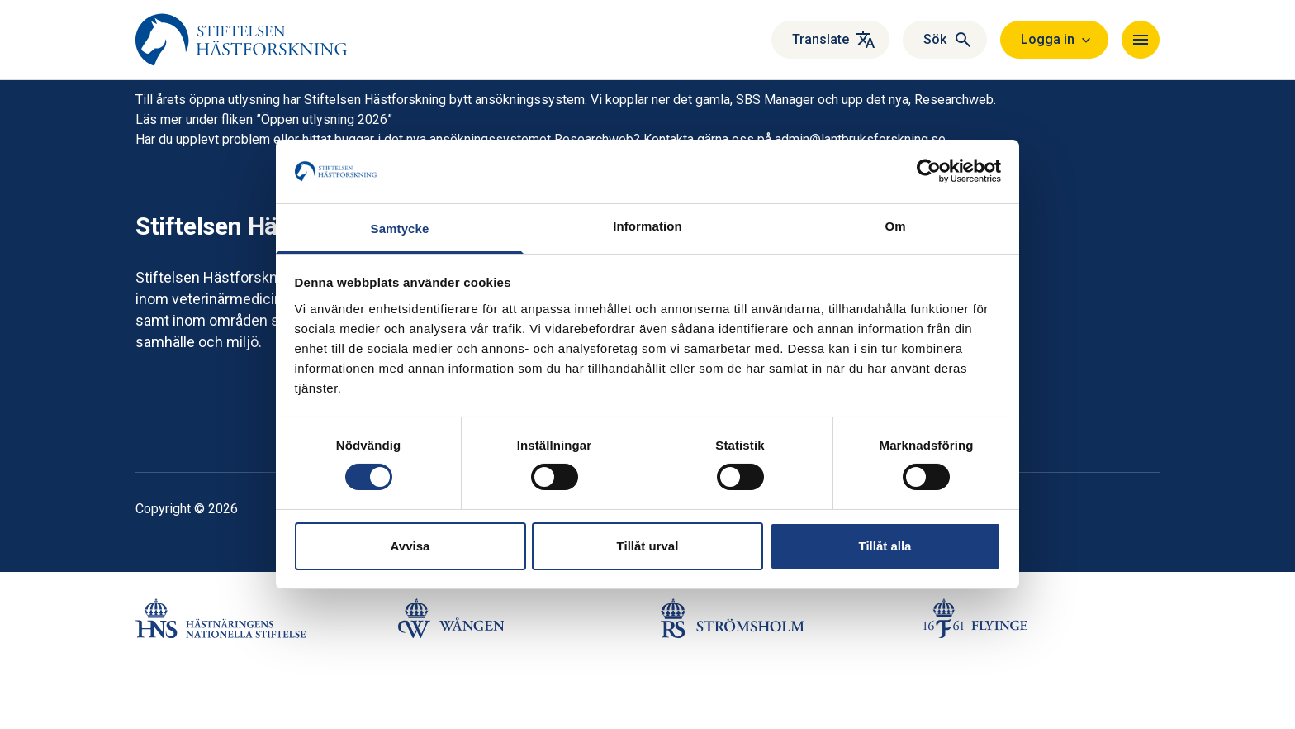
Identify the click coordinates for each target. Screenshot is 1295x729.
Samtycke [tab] (400, 229)
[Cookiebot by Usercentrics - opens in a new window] (928, 171)
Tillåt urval (648, 546)
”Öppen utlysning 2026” (326, 119)
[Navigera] (1141, 40)
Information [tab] (647, 226)
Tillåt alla (885, 546)
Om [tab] (895, 226)
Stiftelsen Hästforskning (270, 226)
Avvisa (410, 546)
